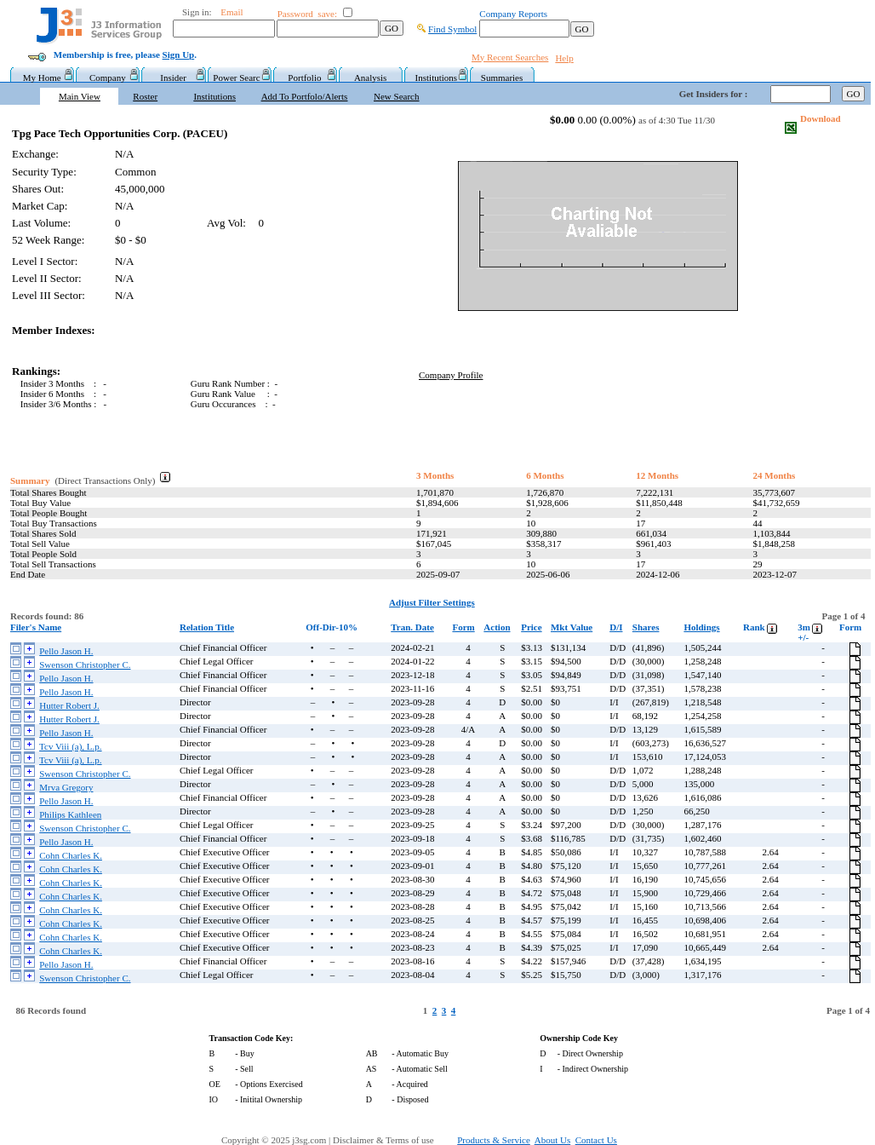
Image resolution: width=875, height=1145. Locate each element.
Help (564, 58)
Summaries (502, 77)
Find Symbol (452, 29)
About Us (552, 1140)
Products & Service (493, 1140)
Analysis (370, 77)
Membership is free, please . (125, 54)
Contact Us (596, 1140)
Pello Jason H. (66, 651)
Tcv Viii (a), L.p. (70, 746)
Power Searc (239, 77)
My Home (42, 77)
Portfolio (304, 77)
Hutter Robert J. (69, 705)
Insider (173, 77)
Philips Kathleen (70, 814)
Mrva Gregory (66, 787)
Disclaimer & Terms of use (393, 1140)
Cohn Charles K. (70, 855)
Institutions (436, 77)
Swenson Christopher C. (84, 664)
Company (107, 77)
